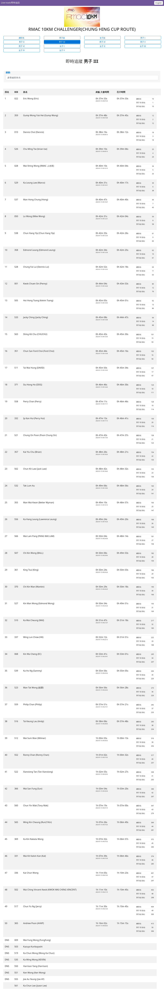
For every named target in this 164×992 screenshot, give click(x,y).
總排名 (21, 38)
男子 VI (22, 46)
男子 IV (102, 42)
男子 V (143, 42)
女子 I (62, 46)
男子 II (21, 42)
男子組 (62, 38)
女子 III (143, 46)
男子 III (62, 42)
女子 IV (22, 50)
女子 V (62, 50)
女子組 (102, 38)
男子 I (142, 38)
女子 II (102, 46)
